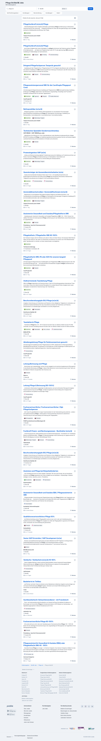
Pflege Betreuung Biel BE (46, 679)
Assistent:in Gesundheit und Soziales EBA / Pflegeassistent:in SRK (47, 494)
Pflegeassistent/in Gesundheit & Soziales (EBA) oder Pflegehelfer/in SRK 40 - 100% (44, 644)
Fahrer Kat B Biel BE (63, 693)
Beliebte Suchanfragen (28, 669)
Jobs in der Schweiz (29, 722)
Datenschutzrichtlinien (32, 735)
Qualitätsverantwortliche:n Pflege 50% (38, 517)
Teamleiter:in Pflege (31, 322)
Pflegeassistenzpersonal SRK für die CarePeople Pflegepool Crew (47, 86)
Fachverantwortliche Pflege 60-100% (38, 621)
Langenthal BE (25, 683)
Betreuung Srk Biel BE (45, 689)
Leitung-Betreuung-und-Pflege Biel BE (49, 687)
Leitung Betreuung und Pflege (35, 364)
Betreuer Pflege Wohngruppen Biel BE (48, 693)
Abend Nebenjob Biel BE (64, 683)
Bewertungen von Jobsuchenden (69, 711)
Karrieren (26, 717)
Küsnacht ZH (25, 685)
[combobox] (10, 736)
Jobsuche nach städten (27, 700)
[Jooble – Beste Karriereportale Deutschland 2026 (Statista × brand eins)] (81, 728)
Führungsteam (27, 713)
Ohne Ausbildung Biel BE (64, 691)
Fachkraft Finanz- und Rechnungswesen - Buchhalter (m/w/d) (47, 431)
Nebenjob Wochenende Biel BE (66, 687)
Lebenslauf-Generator (66, 717)
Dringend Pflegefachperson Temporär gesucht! (42, 65)
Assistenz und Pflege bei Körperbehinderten (40, 471)
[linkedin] (92, 706)
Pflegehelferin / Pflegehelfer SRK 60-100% (40, 235)
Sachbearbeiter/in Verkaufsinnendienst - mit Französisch (46, 600)
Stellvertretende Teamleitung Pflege (37, 281)
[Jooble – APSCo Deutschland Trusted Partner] (72, 728)
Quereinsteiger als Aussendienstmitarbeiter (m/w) (43, 172)
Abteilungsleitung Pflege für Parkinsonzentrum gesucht (45, 342)
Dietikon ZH (24, 677)
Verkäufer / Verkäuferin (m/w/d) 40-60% (39, 560)
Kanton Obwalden (26, 693)
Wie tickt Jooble (28, 711)
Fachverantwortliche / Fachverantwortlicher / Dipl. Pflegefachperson (43, 408)
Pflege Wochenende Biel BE (46, 681)
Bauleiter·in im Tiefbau (32, 582)
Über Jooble (27, 708)
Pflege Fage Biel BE (44, 683)
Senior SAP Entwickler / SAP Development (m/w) (42, 538)
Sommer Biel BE (62, 675)
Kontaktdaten (27, 715)
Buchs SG (24, 687)
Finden (90, 8)
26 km (64, 9)
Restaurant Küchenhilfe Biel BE (66, 681)
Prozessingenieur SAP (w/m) (34, 153)
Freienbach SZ (25, 681)
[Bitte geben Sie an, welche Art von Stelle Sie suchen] (21, 9)
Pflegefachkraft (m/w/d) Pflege (35, 24)
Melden (73, 39)
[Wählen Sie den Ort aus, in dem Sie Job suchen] (52, 9)
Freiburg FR (24, 675)
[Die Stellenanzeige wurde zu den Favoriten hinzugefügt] (74, 24)
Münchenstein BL (26, 689)
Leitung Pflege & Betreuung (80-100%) (38, 385)
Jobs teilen (45, 708)
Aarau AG (24, 679)
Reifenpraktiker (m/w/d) (32, 109)
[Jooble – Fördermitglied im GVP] (91, 728)
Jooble (92, 736)
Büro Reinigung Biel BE (64, 685)
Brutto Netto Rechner (66, 715)
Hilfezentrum (27, 720)
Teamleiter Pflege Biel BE (46, 691)
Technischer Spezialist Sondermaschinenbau (41, 131)
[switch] (75, 18)
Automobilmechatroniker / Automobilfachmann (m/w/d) (45, 192)
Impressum (30, 738)
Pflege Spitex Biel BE (45, 677)
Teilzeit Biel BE (62, 677)
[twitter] (89, 706)
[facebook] (82, 706)
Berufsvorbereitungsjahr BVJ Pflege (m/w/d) (40, 301)
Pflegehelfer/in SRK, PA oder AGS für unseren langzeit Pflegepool (44, 258)
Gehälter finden (64, 713)
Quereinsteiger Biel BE (64, 689)
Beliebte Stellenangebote (27, 698)
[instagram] (85, 706)
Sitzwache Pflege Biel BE (46, 675)
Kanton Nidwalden (26, 691)
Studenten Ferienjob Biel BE (65, 679)
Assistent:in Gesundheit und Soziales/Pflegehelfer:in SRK (46, 214)
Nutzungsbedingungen (20, 735)
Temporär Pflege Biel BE (45, 685)
